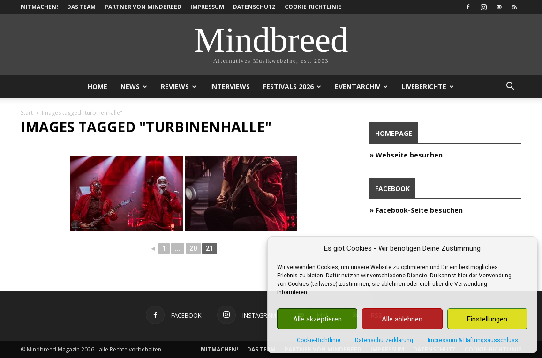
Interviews (230, 86)
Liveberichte (427, 86)
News (133, 86)
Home (97, 86)
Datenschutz (254, 7)
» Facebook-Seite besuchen (416, 210)
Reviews (178, 86)
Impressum (207, 7)
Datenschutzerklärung (384, 340)
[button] (510, 87)
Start (27, 113)
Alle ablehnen (402, 319)
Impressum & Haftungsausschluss (473, 340)
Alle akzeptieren (317, 319)
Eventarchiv (361, 86)
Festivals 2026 (292, 86)
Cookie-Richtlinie (318, 340)
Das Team (81, 7)
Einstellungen (487, 319)
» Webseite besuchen (406, 154)
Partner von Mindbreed (143, 7)
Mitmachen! (39, 7)
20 (193, 248)
